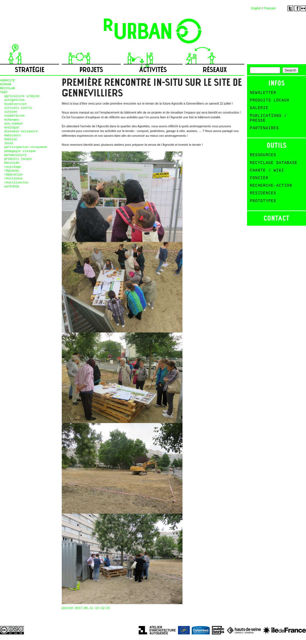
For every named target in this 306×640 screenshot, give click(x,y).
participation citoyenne (25, 147)
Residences (263, 193)
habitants (12, 135)
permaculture (15, 155)
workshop (11, 186)
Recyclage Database (273, 162)
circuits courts (18, 108)
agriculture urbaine (21, 96)
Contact (276, 218)
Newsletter (263, 92)
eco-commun (13, 123)
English (256, 8)
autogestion (14, 100)
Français (270, 8)
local (8, 143)
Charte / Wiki (267, 170)
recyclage (12, 166)
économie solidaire (21, 131)
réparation (13, 174)
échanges (11, 119)
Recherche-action (271, 185)
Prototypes (263, 201)
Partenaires (264, 128)
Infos (276, 83)
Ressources (263, 155)
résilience (13, 178)
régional (11, 170)
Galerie (259, 107)
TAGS (3, 92)
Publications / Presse (268, 118)
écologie (11, 127)
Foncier (259, 178)
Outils (277, 145)
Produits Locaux (269, 100)
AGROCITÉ (7, 80)
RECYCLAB (7, 88)
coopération (14, 115)
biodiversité (15, 104)
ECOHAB (5, 84)
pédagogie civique (20, 151)
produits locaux (18, 159)
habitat (10, 139)
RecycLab (11, 163)
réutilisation (16, 182)
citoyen (10, 112)
